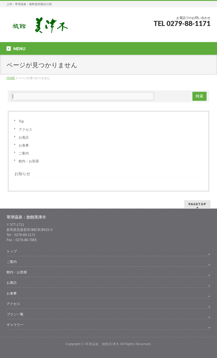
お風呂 (24, 137)
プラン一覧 (14, 314)
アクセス (25, 130)
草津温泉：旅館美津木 (102, 344)
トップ (11, 251)
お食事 (24, 145)
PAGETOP (197, 204)
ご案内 (24, 153)
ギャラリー (14, 325)
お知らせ (22, 173)
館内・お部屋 (29, 161)
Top (21, 121)
